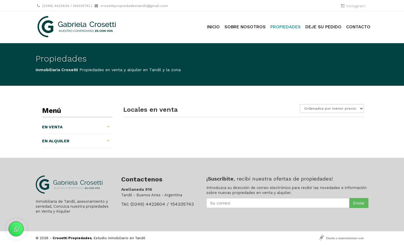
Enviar (359, 203)
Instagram (353, 6)
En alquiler (75, 141)
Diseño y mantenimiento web (345, 238)
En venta (75, 127)
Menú (51, 110)
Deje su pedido (323, 26)
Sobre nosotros (245, 26)
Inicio (213, 26)
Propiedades (285, 26)
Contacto (358, 26)
